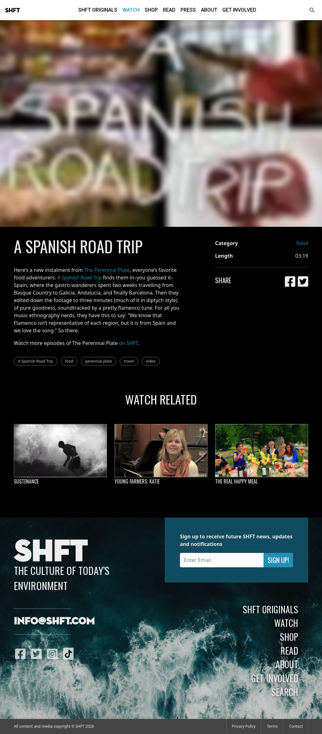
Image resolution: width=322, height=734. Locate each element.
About (209, 10)
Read (169, 10)
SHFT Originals (97, 10)
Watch (131, 10)
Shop (151, 10)
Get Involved (239, 10)
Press (188, 10)
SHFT (12, 10)
